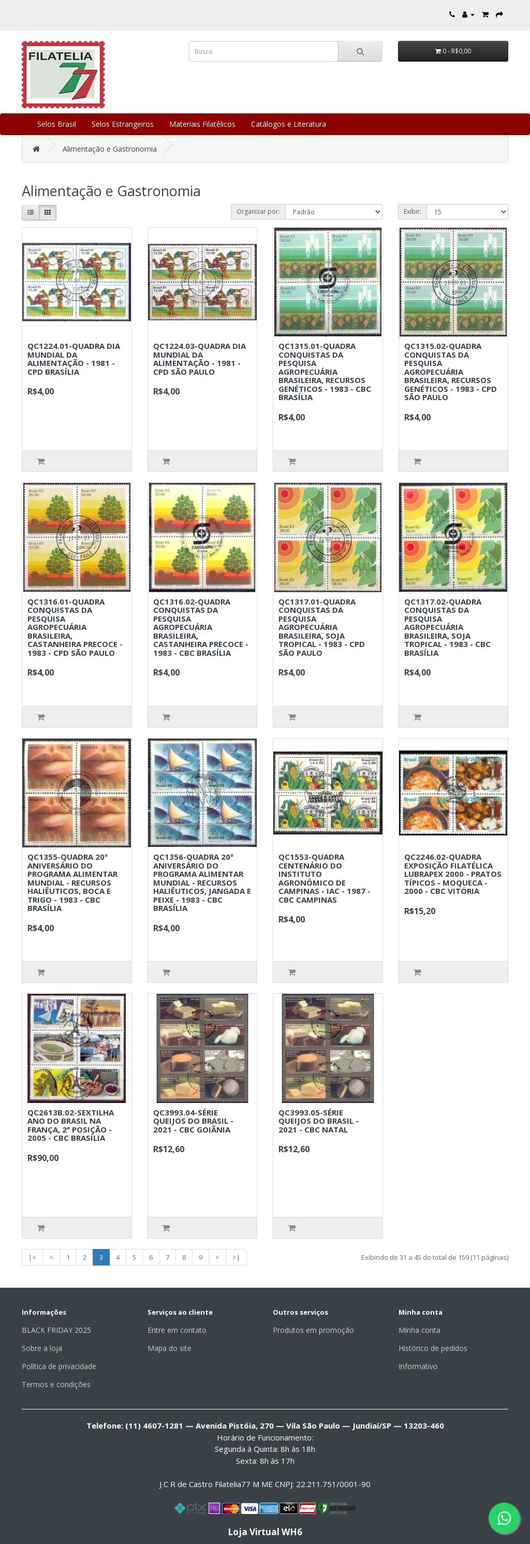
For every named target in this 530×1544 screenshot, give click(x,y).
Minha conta (419, 1330)
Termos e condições (56, 1384)
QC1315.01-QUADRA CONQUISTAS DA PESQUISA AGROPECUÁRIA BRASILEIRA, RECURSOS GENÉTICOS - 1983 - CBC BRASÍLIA (324, 371)
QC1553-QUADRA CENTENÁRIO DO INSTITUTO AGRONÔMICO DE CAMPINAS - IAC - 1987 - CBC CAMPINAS (324, 878)
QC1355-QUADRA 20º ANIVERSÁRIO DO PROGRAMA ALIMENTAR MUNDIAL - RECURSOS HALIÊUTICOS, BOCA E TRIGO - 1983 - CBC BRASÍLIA (72, 882)
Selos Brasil (56, 124)
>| (236, 1257)
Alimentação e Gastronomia (110, 149)
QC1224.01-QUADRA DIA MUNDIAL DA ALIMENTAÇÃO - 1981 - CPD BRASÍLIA (73, 359)
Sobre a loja (42, 1348)
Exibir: (412, 211)
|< (32, 1257)
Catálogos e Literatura (288, 124)
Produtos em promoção (313, 1330)
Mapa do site (170, 1348)
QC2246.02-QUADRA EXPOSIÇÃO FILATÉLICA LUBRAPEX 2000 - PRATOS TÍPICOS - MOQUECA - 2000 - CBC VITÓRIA (453, 873)
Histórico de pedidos (433, 1348)
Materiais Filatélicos (202, 124)
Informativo (418, 1366)
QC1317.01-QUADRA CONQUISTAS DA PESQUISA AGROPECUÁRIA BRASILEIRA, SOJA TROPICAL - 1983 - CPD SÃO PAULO (321, 627)
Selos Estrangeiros (123, 124)
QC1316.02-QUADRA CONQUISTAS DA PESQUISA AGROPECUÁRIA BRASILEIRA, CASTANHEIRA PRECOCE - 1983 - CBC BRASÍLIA (200, 627)
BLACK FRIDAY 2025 (56, 1330)
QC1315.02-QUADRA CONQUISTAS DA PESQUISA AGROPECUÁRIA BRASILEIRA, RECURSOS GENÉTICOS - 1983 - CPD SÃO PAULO (450, 371)
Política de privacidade (59, 1366)
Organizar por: (258, 211)
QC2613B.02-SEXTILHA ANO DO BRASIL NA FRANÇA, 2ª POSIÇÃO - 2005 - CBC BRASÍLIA (70, 1125)
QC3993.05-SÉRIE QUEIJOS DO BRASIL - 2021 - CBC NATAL (318, 1121)
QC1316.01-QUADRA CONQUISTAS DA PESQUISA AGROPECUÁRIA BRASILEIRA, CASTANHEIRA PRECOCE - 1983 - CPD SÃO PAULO (75, 627)
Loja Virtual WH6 (265, 1532)
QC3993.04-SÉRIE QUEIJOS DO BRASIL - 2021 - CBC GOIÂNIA (193, 1121)
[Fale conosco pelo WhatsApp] (504, 1518)
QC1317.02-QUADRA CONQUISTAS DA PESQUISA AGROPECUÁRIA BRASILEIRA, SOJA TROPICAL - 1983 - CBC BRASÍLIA (447, 627)
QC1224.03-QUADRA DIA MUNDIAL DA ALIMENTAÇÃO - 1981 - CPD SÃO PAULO (199, 359)
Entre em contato (177, 1330)
